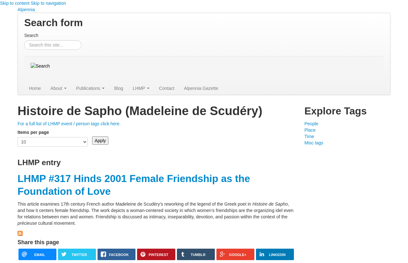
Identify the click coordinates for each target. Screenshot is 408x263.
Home (35, 88)
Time (309, 136)
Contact (166, 88)
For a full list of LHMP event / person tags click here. (69, 123)
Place (310, 130)
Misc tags (313, 142)
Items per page (33, 132)
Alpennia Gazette (201, 88)
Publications (90, 88)
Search (31, 35)
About (58, 88)
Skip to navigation (48, 3)
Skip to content (15, 3)
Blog (118, 88)
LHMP (141, 88)
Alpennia (26, 9)
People (311, 123)
